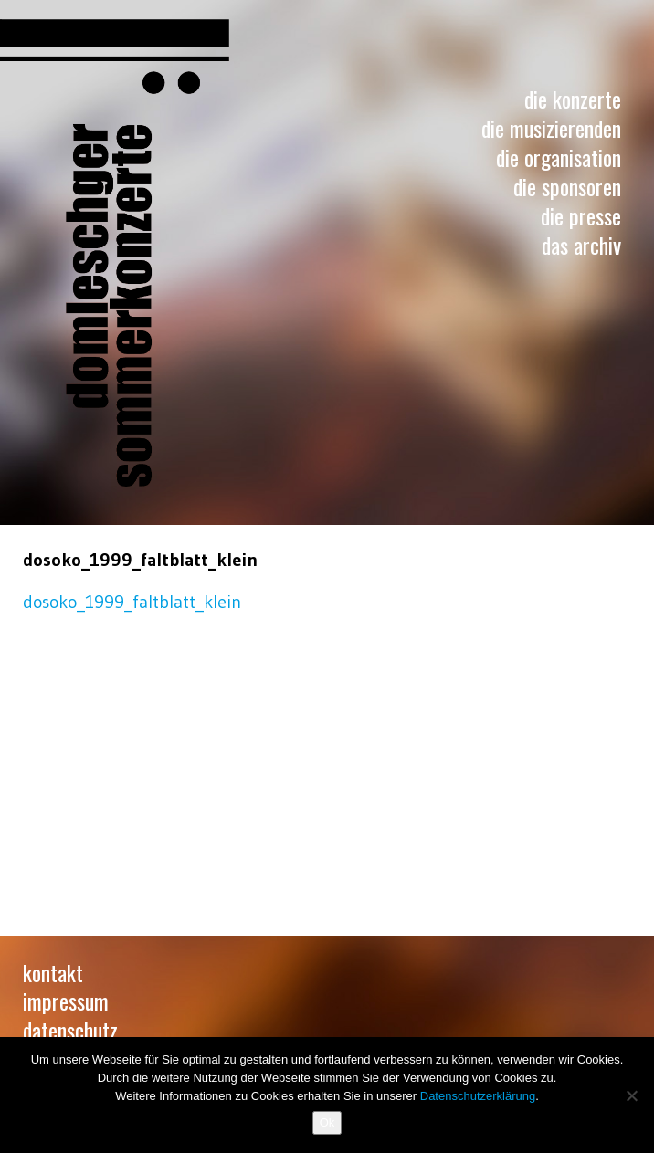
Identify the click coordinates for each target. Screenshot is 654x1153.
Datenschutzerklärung (477, 1096)
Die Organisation (558, 157)
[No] (631, 1095)
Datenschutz (70, 1029)
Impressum (66, 1000)
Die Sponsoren (567, 186)
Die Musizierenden (551, 127)
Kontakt (53, 972)
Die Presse (581, 215)
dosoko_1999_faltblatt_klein (132, 602)
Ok (327, 1122)
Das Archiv (581, 244)
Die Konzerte (572, 98)
